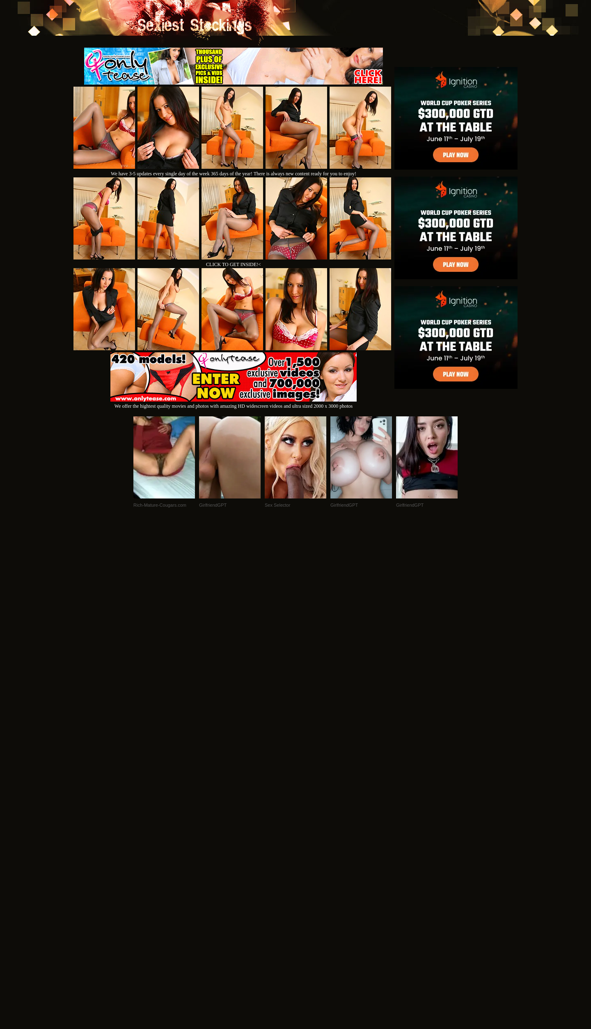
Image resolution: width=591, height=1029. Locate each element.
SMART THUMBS (310, 917)
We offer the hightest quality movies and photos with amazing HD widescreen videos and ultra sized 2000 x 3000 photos (233, 403)
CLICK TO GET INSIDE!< (233, 264)
